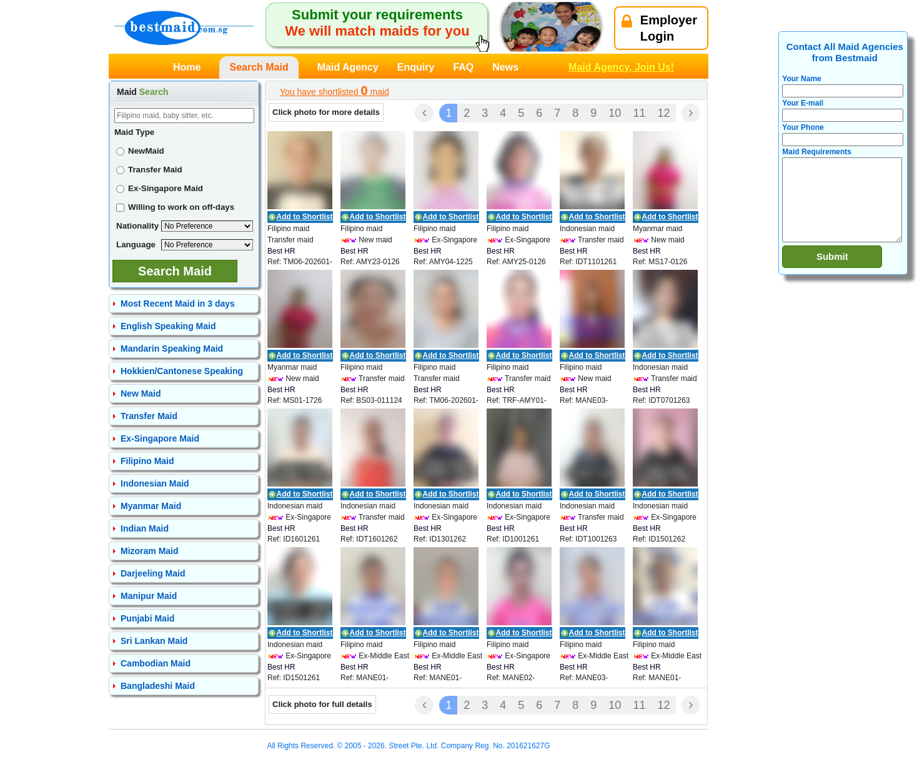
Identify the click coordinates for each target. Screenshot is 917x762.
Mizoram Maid (150, 551)
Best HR (281, 251)
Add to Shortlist (305, 216)
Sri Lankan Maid (154, 641)
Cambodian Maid (156, 663)
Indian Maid (145, 528)
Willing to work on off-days (175, 207)
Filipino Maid (147, 461)
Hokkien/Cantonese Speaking (182, 371)
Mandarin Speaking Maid (172, 349)
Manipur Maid (149, 596)
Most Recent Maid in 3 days (178, 304)
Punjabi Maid (147, 618)
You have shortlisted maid (334, 90)
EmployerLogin (659, 28)
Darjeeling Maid (153, 573)
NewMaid (140, 151)
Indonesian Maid (155, 483)
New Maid (141, 393)
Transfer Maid (149, 169)
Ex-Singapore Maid (159, 188)
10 (614, 113)
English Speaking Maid (168, 326)
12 (663, 113)
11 (639, 113)
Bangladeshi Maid (158, 686)
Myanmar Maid (151, 506)
